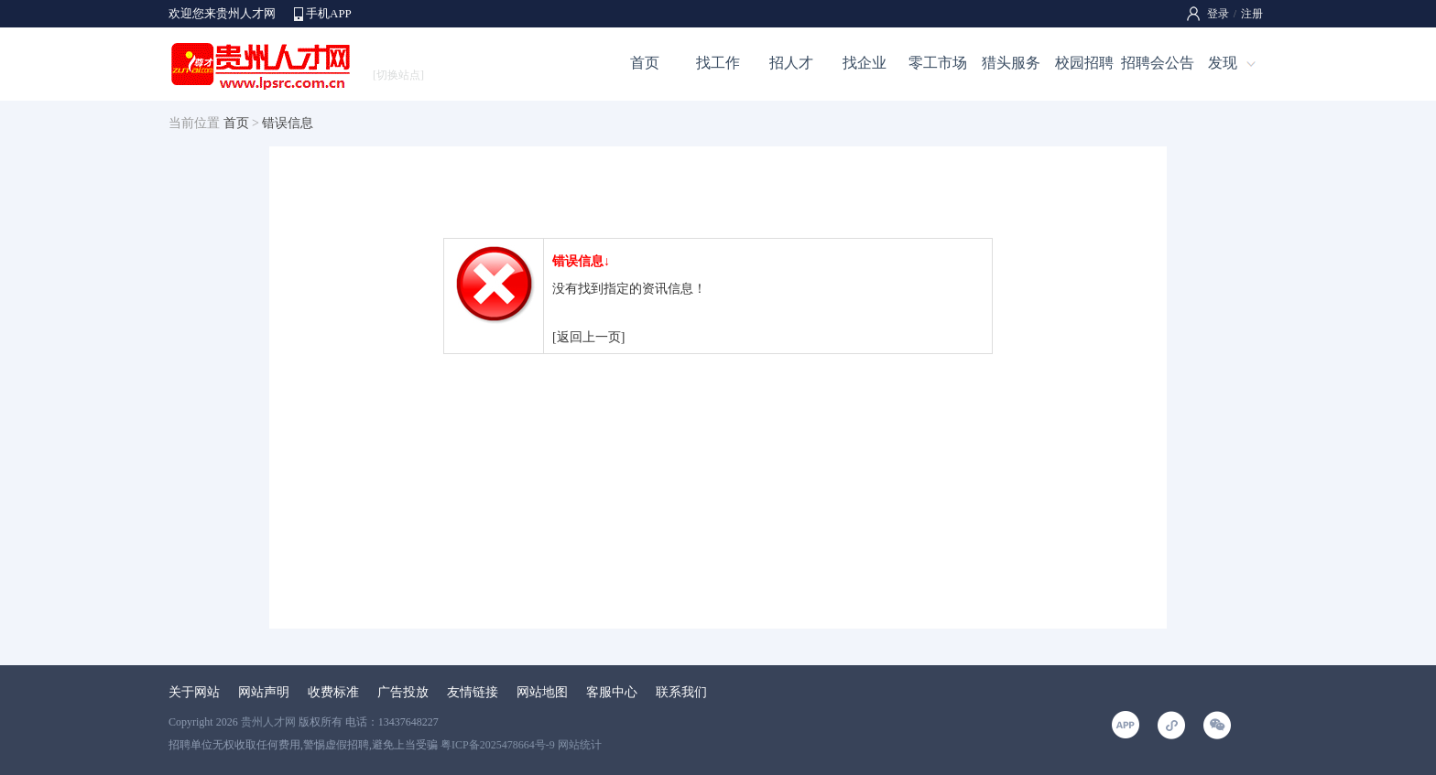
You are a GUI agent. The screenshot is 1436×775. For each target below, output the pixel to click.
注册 (1252, 13)
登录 (1218, 13)
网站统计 (580, 744)
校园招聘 (1084, 62)
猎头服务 (1011, 62)
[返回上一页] (588, 337)
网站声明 (263, 692)
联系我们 (681, 692)
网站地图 (542, 692)
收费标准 (333, 692)
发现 (1222, 62)
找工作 (718, 62)
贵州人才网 (268, 722)
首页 (644, 62)
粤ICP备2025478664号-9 (498, 744)
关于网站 (194, 692)
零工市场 (937, 62)
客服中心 (611, 692)
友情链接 (472, 692)
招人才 (791, 62)
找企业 (865, 62)
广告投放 (403, 692)
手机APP (329, 13)
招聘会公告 (1157, 62)
